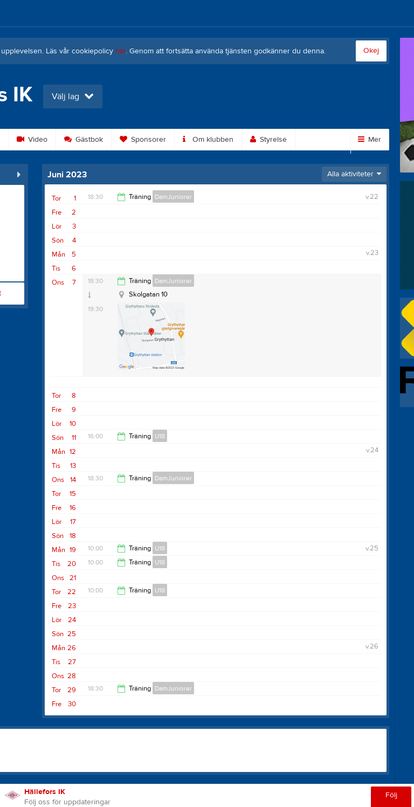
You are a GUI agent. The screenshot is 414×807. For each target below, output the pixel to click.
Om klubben (208, 139)
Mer (369, 139)
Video (32, 139)
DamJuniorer (173, 196)
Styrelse (268, 139)
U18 (160, 436)
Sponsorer (143, 139)
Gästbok (83, 139)
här (120, 51)
